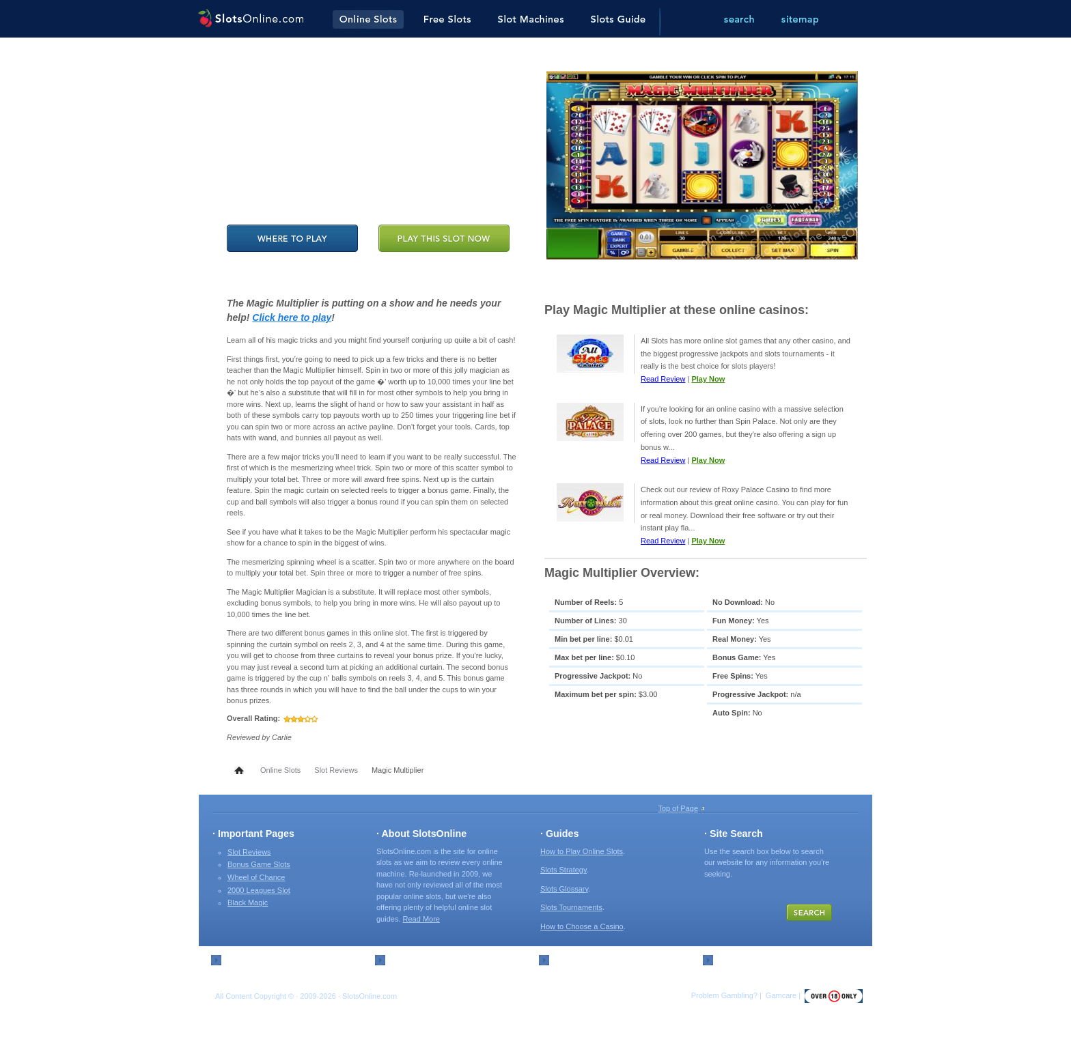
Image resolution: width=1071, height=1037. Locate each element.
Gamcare (781, 995)
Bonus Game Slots (258, 864)
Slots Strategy (563, 870)
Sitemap (239, 959)
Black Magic (247, 902)
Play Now (708, 379)
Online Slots (280, 770)
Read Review (663, 379)
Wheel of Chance (256, 877)
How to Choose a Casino (582, 926)
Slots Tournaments (571, 907)
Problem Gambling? (724, 995)
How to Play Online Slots (581, 851)
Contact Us (408, 959)
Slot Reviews (336, 770)
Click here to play (291, 317)
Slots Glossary (564, 889)
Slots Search (739, 959)
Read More (421, 919)
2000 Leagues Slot (258, 890)
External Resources (588, 959)
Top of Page (678, 808)
